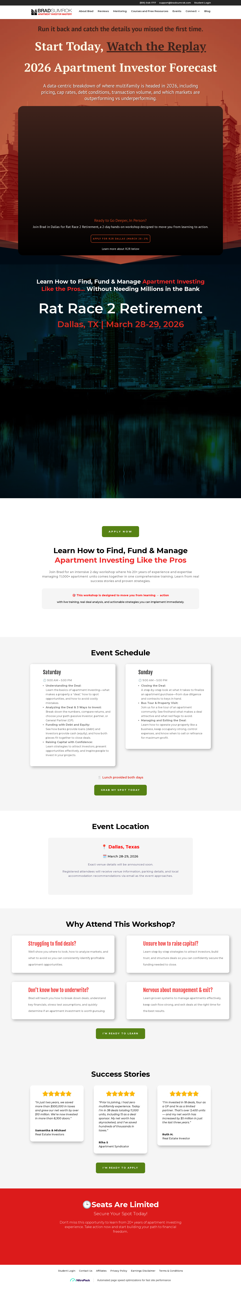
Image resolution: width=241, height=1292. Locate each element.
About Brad (86, 13)
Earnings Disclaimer (143, 1279)
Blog (208, 13)
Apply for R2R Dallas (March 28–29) (120, 241)
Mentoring (120, 13)
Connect (191, 13)
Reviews (103, 13)
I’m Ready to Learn (120, 1040)
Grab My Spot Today (120, 794)
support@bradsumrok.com (175, 3)
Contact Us (85, 1279)
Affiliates (101, 1279)
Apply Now (120, 535)
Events (177, 13)
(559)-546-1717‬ (148, 3)
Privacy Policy (118, 1279)
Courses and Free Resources (150, 13)
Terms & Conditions (171, 1279)
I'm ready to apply (120, 1175)
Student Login (202, 3)
